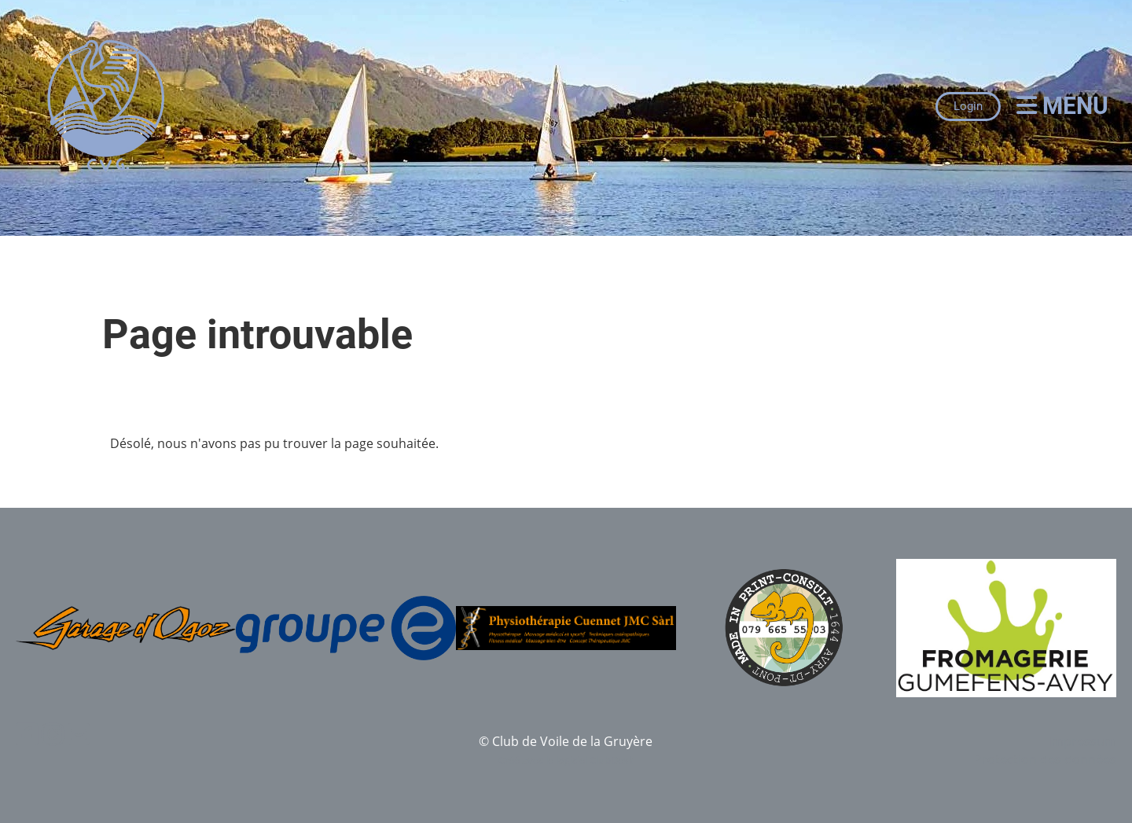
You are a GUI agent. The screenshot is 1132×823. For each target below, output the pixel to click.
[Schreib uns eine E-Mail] (79, 734)
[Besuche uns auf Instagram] (53, 734)
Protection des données (1045, 759)
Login (968, 106)
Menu (1062, 105)
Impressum (1082, 741)
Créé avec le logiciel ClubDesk (566, 760)
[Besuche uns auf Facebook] (27, 734)
